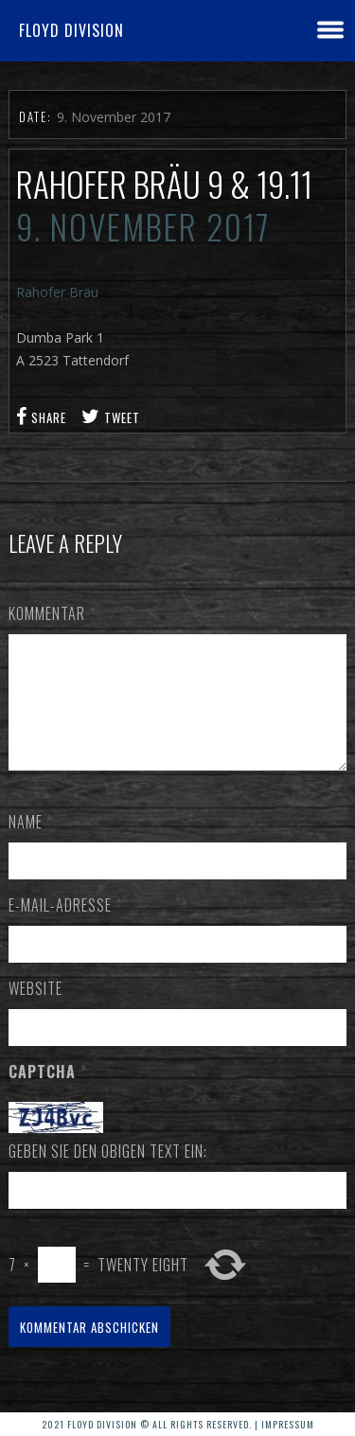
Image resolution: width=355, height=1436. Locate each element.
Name (31, 844)
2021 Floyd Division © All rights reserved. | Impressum (178, 1424)
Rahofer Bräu (57, 292)
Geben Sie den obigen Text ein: (108, 1173)
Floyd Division (71, 30)
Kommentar (52, 613)
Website (35, 1011)
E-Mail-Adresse (65, 927)
